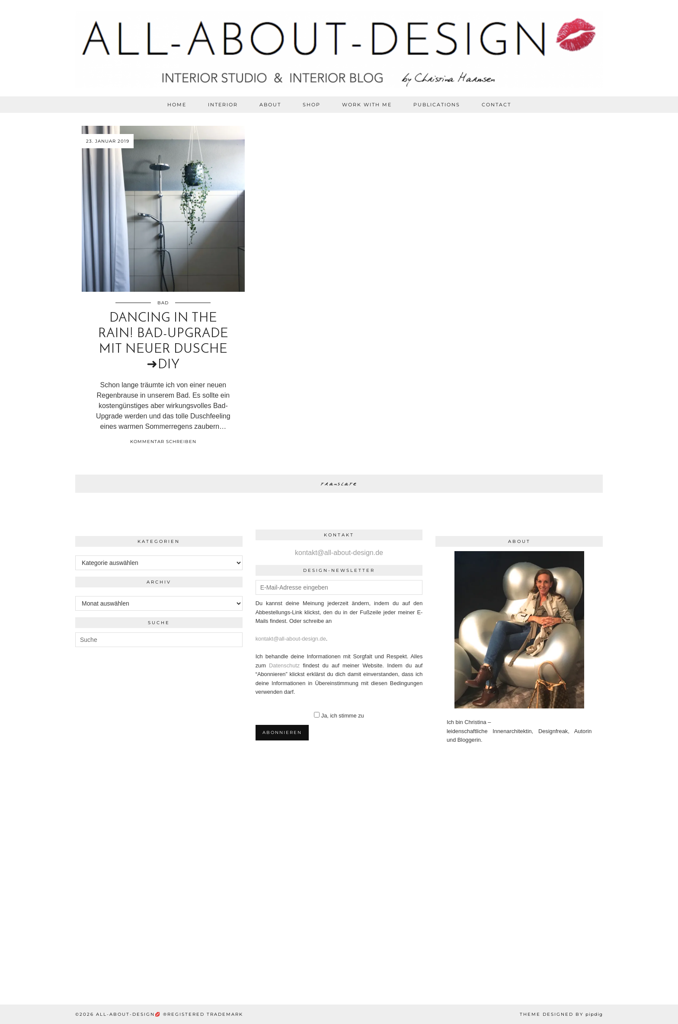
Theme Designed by (561, 1014)
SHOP (311, 105)
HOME (176, 105)
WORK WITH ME (367, 105)
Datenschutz (284, 665)
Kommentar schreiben (163, 441)
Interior (223, 105)
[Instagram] (56, 834)
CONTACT (496, 105)
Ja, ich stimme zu (342, 715)
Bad (163, 303)
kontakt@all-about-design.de (339, 552)
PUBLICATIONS (436, 105)
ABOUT (270, 105)
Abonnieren (282, 732)
